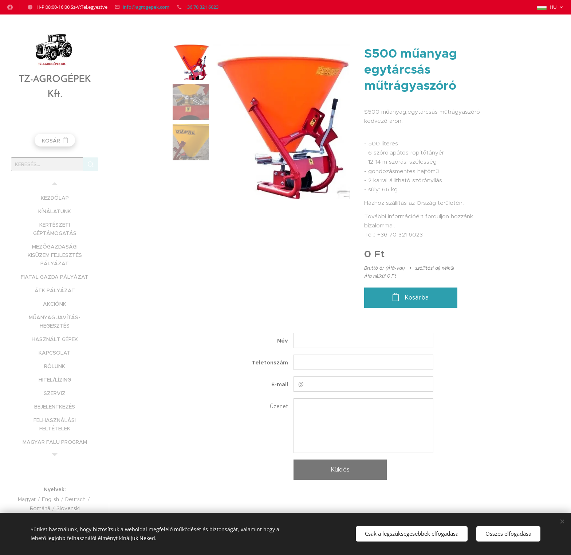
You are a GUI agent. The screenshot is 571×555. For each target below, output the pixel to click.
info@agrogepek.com (146, 7)
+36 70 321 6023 (201, 7)
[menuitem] (54, 198)
